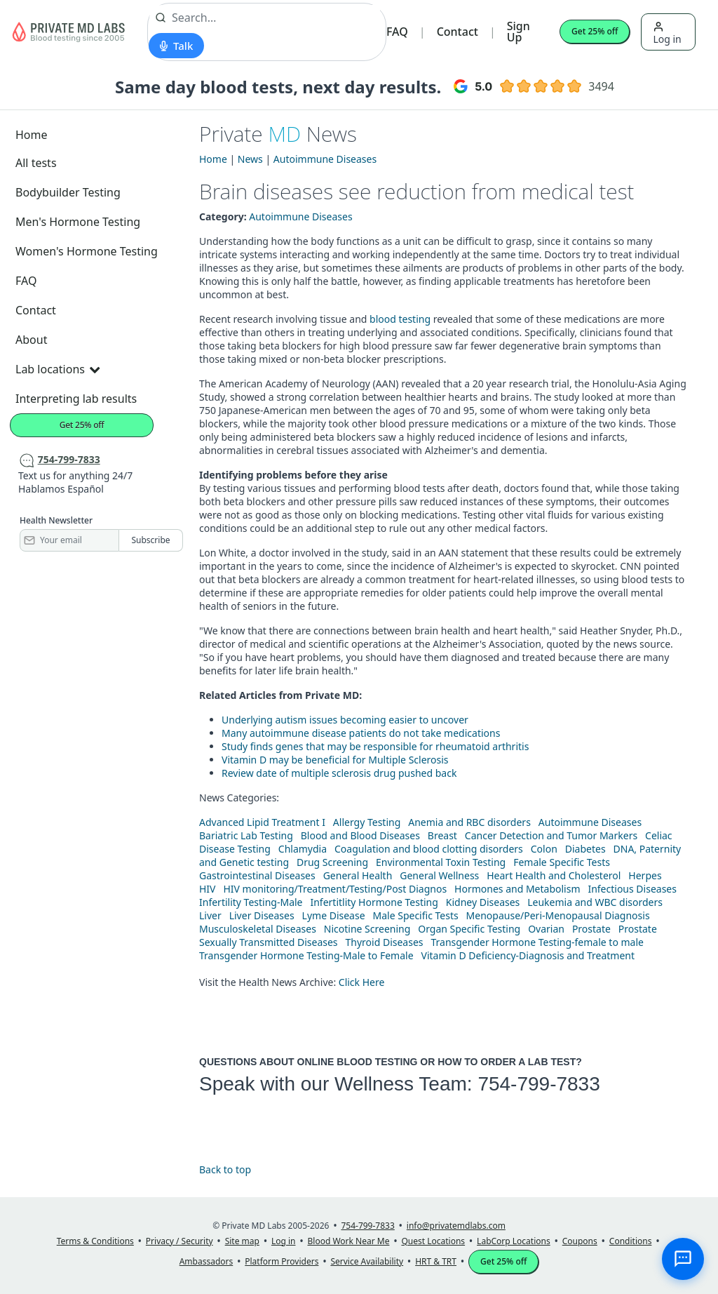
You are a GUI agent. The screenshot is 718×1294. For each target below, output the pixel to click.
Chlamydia (302, 848)
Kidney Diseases (483, 902)
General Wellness (439, 875)
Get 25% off (594, 31)
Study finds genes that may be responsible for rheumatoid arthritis (375, 746)
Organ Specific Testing (469, 928)
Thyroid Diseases (385, 942)
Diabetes (585, 848)
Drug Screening (332, 862)
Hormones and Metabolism (517, 888)
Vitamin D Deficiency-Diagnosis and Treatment (529, 955)
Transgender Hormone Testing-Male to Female (306, 955)
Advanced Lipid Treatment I (262, 822)
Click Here (362, 982)
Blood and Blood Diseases (360, 835)
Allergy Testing (366, 822)
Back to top (225, 1169)
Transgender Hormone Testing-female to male (537, 942)
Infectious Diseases (632, 888)
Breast (442, 835)
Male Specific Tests (416, 915)
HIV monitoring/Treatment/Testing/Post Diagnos (335, 888)
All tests (36, 163)
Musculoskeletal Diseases (257, 928)
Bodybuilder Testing (68, 192)
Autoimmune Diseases (325, 159)
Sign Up (518, 31)
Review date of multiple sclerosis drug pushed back (339, 773)
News (250, 159)
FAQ (397, 31)
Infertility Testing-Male (251, 902)
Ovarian (546, 928)
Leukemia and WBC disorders (595, 902)
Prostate (591, 928)
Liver (210, 915)
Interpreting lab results (76, 398)
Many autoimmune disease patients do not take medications (361, 733)
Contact (457, 31)
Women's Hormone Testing (86, 251)
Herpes (644, 875)
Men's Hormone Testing (77, 221)
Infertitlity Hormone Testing (374, 902)
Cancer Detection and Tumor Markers (551, 835)
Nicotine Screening (367, 928)
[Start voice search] (176, 45)
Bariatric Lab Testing (246, 835)
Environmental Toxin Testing (441, 862)
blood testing (400, 319)
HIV (207, 888)
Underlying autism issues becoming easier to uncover (345, 719)
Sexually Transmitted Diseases (268, 942)
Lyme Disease (333, 915)
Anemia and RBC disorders (469, 822)
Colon (544, 848)
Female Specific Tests (561, 862)
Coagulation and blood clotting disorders (428, 848)
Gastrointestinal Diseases (257, 875)
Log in (667, 33)
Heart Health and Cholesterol (554, 875)
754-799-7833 (538, 1084)
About (31, 339)
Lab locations (57, 369)
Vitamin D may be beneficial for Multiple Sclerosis (335, 759)
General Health (358, 875)
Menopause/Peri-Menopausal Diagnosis (558, 915)
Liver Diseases (261, 915)
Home (31, 134)
